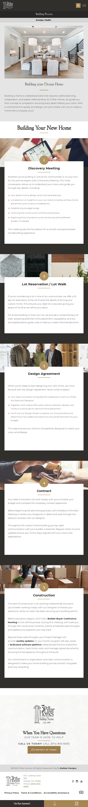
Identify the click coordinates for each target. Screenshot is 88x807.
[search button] (78, 5)
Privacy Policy (11, 793)
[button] (78, 5)
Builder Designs (68, 768)
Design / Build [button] (43, 20)
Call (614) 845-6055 (56, 743)
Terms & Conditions (31, 793)
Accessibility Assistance (56, 793)
